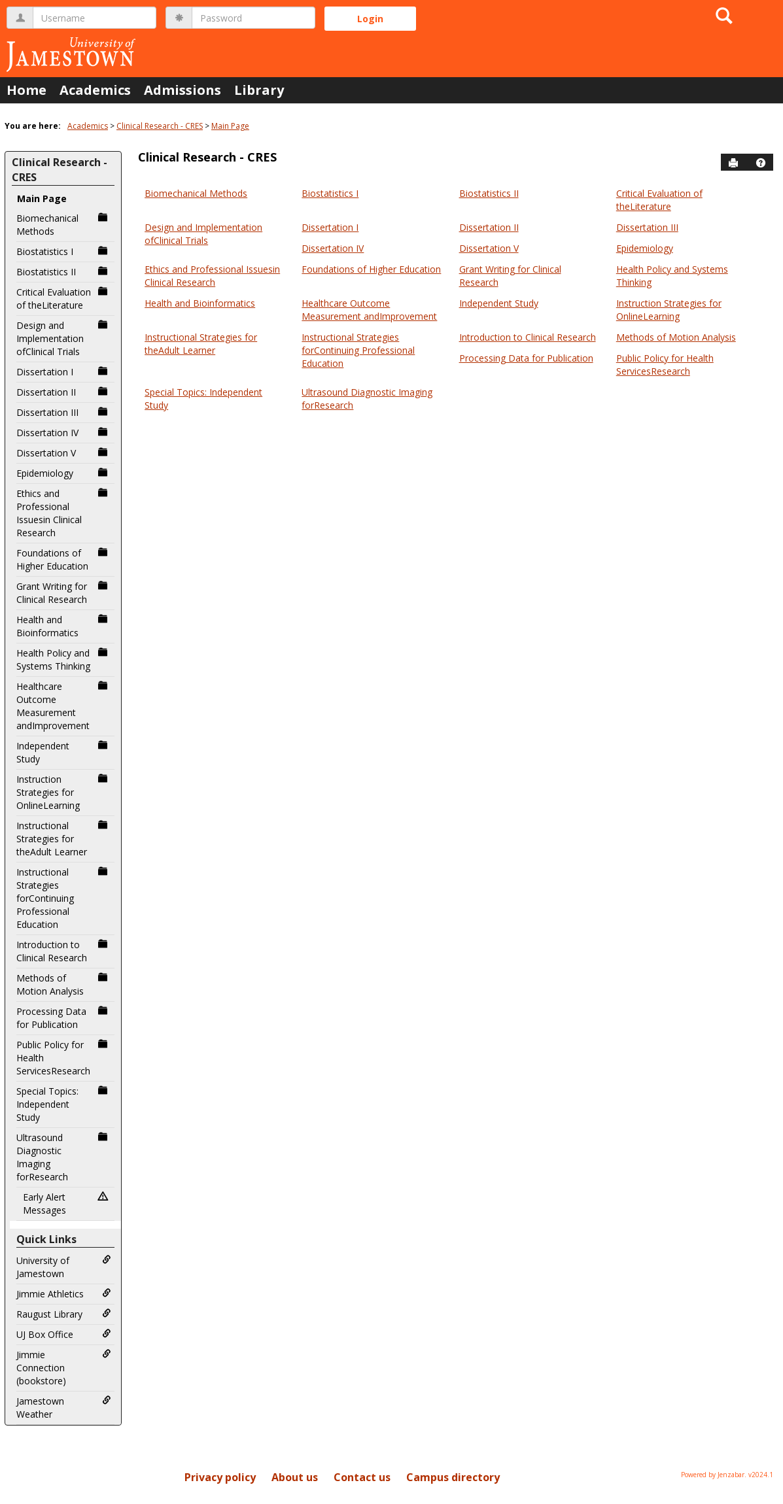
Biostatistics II (63, 271)
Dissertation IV (63, 432)
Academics (95, 90)
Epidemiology (63, 473)
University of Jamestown (63, 1267)
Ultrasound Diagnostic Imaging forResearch (63, 1157)
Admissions (182, 90)
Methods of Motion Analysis (63, 984)
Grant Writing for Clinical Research (63, 593)
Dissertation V (63, 453)
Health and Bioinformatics (63, 626)
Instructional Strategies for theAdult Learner (63, 838)
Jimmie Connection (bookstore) (63, 1367)
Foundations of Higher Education (63, 559)
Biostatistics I (63, 251)
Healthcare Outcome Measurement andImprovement (63, 706)
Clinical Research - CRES (159, 125)
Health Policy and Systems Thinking (63, 659)
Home (26, 90)
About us (294, 1477)
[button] (760, 162)
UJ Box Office (63, 1334)
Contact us (362, 1477)
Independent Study (63, 752)
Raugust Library (63, 1314)
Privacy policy (220, 1477)
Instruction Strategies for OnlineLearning (63, 792)
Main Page (230, 125)
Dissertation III (63, 412)
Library (259, 90)
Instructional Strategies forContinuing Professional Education (63, 898)
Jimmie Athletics (63, 1294)
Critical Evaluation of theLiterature (63, 298)
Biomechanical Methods (63, 224)
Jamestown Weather (63, 1407)
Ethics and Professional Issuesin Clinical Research (63, 513)
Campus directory (453, 1477)
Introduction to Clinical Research (63, 951)
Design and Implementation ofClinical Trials (63, 338)
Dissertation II (63, 392)
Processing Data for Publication (63, 1018)
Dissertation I (63, 372)
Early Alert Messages (67, 1203)
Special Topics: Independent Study (63, 1104)
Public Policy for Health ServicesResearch (63, 1057)
